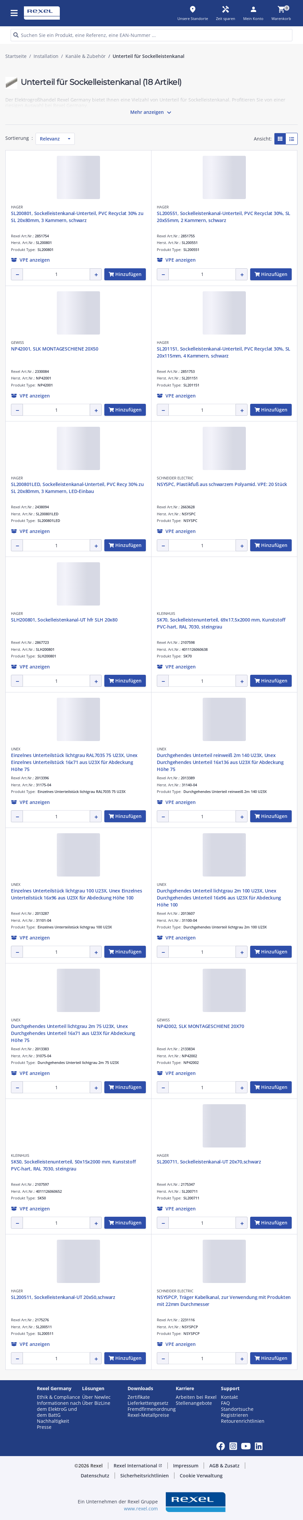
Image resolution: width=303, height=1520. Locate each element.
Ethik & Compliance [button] (58, 1397)
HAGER (17, 206)
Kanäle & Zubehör (85, 56)
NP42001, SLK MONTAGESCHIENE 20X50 (54, 349)
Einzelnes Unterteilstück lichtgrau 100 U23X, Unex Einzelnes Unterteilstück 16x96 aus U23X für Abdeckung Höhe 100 (76, 894)
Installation (46, 56)
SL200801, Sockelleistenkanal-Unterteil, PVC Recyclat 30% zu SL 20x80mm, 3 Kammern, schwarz (77, 216)
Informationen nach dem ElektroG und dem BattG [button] (59, 1409)
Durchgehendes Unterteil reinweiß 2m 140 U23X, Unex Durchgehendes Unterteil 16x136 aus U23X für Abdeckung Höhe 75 (220, 762)
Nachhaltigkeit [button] (53, 1421)
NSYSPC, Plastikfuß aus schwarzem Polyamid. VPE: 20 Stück (222, 484)
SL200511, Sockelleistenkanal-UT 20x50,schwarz (63, 1297)
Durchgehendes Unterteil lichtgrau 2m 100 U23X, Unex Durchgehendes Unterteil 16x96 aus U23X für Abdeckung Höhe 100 (219, 897)
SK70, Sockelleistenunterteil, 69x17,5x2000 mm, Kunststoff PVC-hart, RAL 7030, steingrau (221, 623)
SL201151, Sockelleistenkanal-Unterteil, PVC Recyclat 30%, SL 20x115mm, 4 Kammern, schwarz (223, 352)
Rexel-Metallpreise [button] (148, 1415)
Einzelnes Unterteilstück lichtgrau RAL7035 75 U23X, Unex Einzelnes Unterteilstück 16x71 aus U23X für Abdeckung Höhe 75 (74, 762)
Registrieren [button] (234, 1415)
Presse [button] (44, 1427)
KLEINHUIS (166, 613)
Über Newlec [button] (96, 1397)
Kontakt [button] (229, 1397)
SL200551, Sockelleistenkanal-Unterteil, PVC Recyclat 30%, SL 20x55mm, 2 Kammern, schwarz (223, 216)
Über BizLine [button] (96, 1403)
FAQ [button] (225, 1403)
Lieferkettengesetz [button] (148, 1403)
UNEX (15, 748)
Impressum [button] (185, 1465)
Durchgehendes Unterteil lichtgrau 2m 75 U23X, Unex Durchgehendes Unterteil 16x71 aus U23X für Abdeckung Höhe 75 (73, 1033)
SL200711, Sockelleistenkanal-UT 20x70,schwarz (209, 1161)
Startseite (16, 56)
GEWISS (17, 342)
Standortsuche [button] (237, 1409)
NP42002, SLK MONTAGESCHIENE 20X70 (200, 1026)
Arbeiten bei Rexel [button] (196, 1397)
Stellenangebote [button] (194, 1403)
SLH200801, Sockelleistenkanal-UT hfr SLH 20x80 (64, 620)
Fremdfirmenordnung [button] (152, 1409)
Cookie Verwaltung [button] (201, 1475)
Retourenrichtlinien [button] (242, 1421)
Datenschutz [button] (95, 1475)
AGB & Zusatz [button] (224, 1465)
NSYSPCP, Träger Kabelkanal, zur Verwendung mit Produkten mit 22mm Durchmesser (224, 1300)
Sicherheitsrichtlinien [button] (144, 1475)
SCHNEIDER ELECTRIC (175, 477)
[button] (30, 260)
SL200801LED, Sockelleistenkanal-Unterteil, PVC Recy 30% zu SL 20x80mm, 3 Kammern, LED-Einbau (77, 487)
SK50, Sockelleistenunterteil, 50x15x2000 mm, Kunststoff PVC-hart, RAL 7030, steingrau (73, 1165)
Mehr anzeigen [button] (151, 113)
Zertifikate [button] (139, 1397)
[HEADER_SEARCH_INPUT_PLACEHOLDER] (151, 35)
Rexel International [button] (138, 1465)
